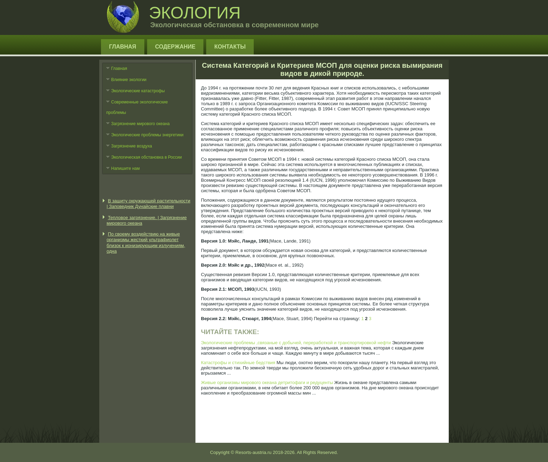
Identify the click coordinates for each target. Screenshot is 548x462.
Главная (122, 47)
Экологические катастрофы (138, 90)
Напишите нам (125, 168)
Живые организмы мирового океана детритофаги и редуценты (267, 382)
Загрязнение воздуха (131, 146)
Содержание (175, 47)
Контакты (230, 47)
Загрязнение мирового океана (140, 123)
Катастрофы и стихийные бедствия (238, 362)
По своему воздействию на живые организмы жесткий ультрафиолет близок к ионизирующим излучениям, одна (146, 242)
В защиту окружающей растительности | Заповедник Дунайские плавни (148, 203)
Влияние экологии (128, 79)
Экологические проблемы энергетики (147, 134)
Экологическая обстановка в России (146, 157)
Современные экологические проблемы (137, 107)
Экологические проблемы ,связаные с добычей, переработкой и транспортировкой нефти (296, 342)
